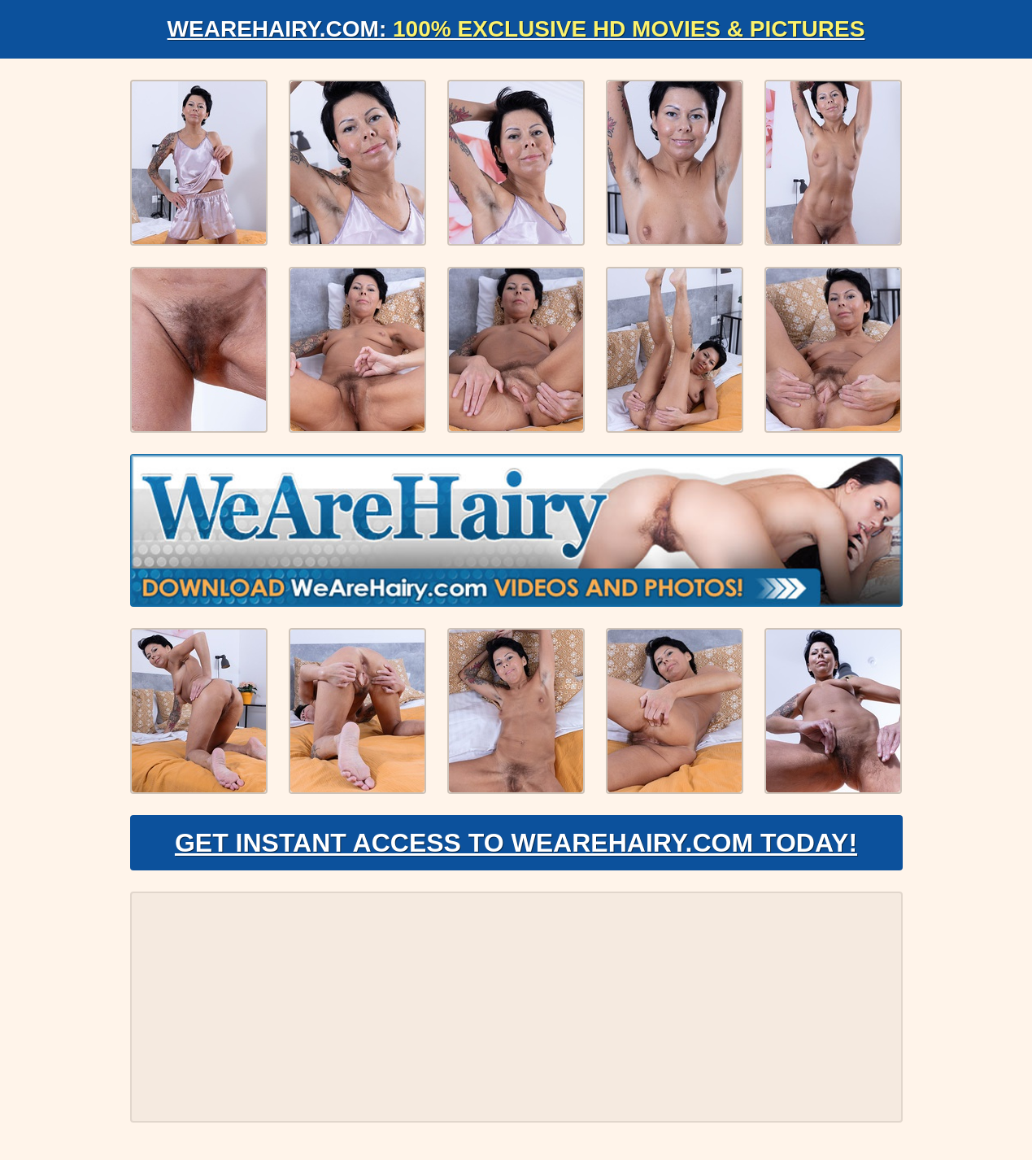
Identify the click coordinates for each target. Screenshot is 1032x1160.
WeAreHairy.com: (516, 28)
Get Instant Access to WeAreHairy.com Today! (516, 842)
